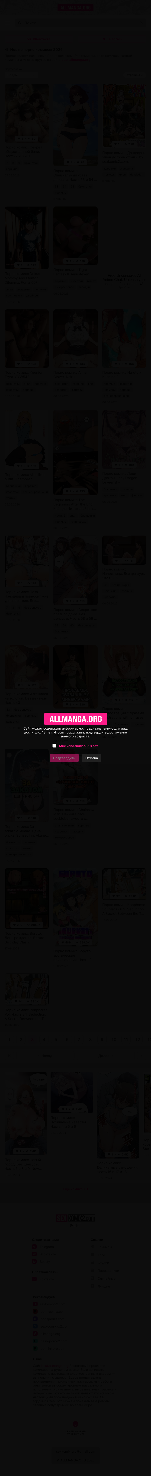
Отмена (91, 758)
